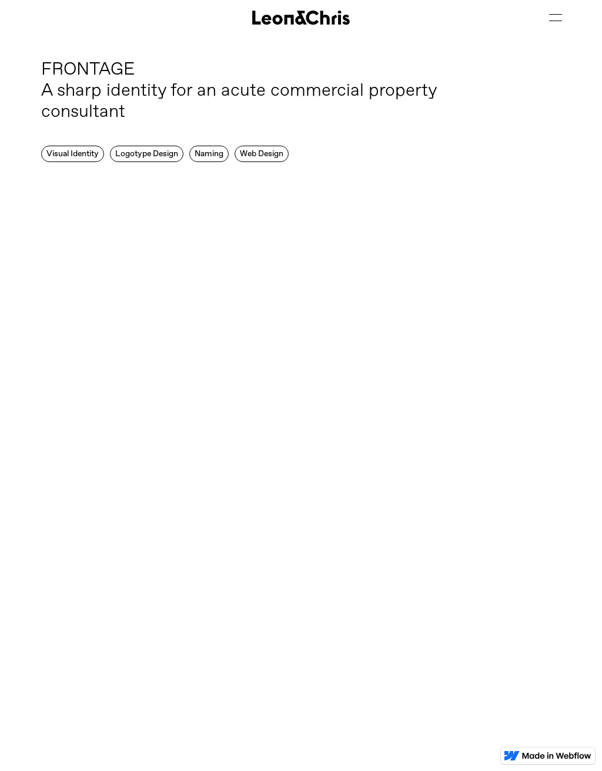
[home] (301, 18)
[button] (555, 17)
